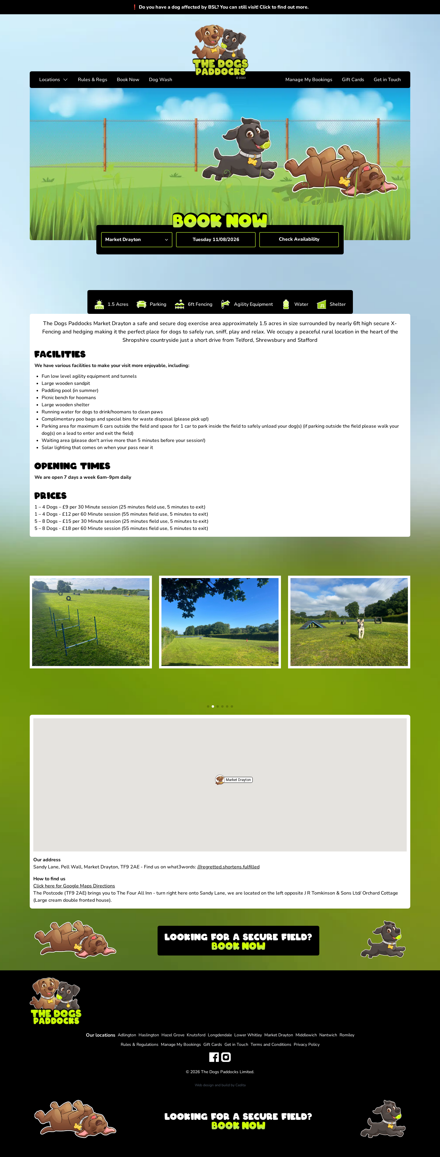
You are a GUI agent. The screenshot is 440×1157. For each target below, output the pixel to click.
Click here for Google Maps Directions (74, 886)
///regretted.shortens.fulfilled (228, 867)
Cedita (240, 1085)
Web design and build (212, 1085)
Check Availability (299, 239)
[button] (220, 780)
